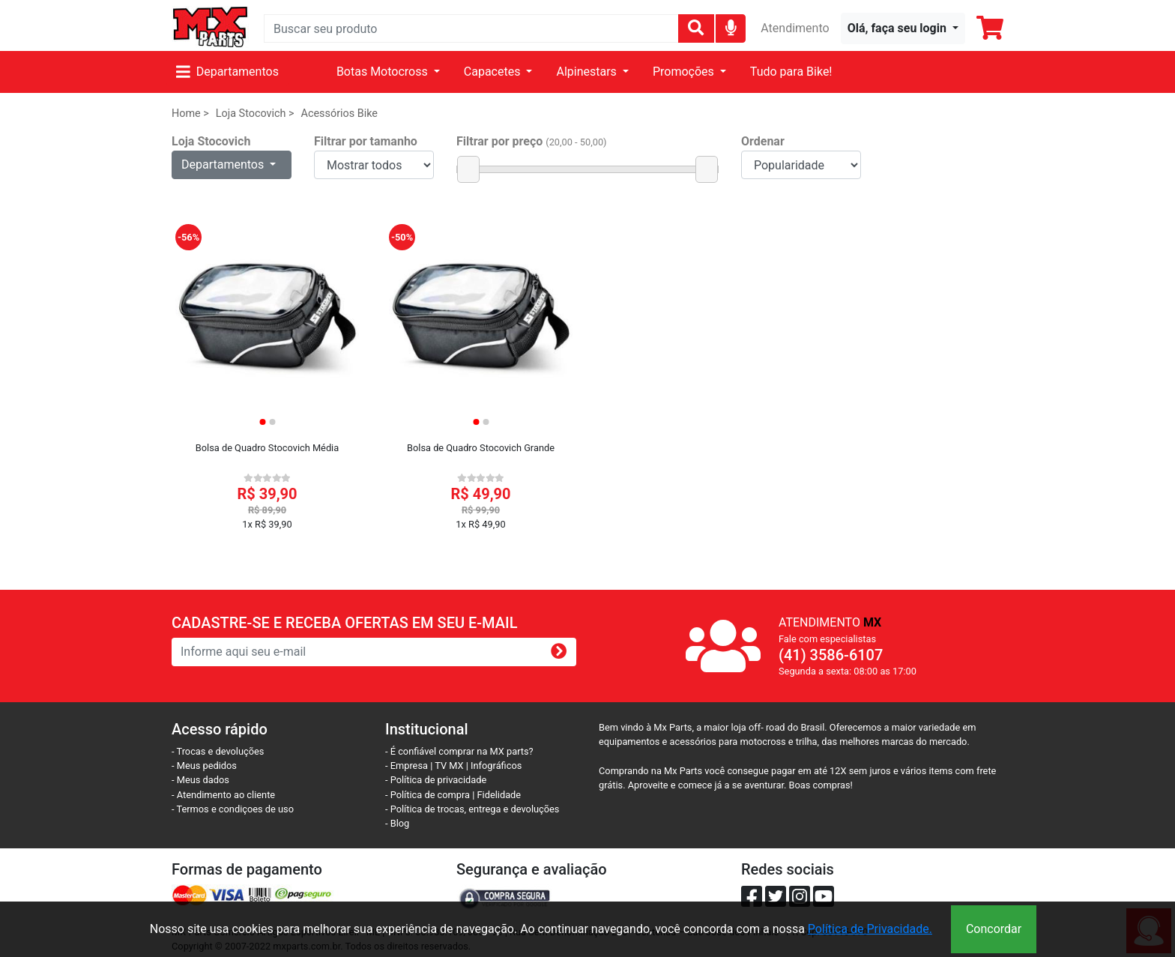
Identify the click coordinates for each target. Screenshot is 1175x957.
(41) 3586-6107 (831, 655)
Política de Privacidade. (870, 929)
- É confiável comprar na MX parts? (459, 751)
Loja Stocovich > (255, 113)
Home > (190, 113)
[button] (903, 28)
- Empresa (406, 765)
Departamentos (227, 71)
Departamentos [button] (224, 164)
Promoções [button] (685, 71)
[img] (731, 27)
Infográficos (496, 765)
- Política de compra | (431, 794)
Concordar (993, 929)
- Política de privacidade (435, 779)
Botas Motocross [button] (383, 71)
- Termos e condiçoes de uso (233, 809)
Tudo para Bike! (791, 71)
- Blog (397, 823)
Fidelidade (499, 794)
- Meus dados (200, 779)
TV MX (449, 765)
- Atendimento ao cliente (223, 794)
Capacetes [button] (494, 71)
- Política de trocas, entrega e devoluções (472, 809)
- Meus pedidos (204, 765)
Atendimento (795, 28)
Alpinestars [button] (587, 71)
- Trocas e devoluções (218, 751)
